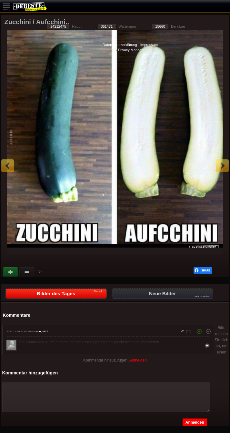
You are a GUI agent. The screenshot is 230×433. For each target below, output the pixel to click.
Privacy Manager (131, 50)
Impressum (149, 45)
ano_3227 (42, 331)
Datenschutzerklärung (120, 45)
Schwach (27, 272)
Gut (11, 272)
